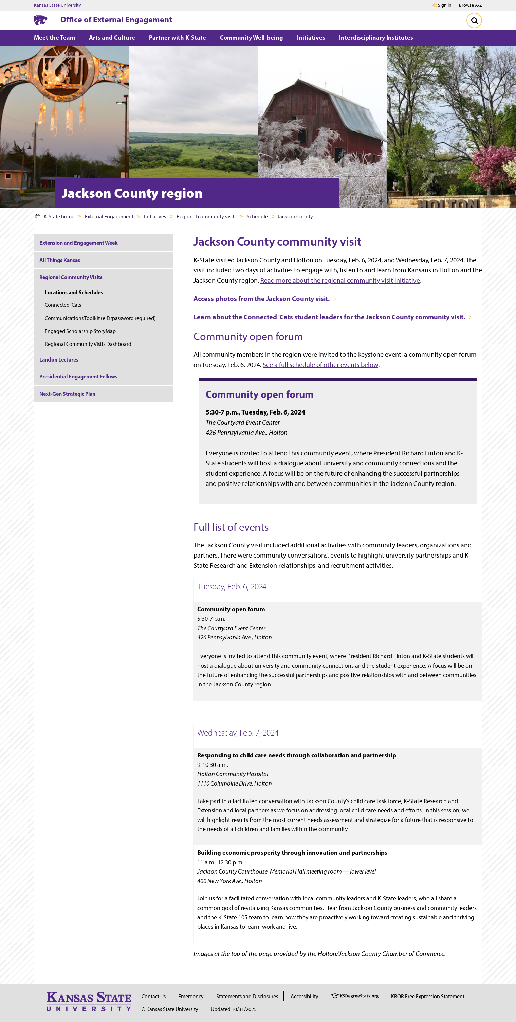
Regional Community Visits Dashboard (88, 344)
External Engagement (109, 216)
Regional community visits (206, 216)
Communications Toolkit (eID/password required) (100, 318)
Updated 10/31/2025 (234, 1009)
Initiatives (155, 216)
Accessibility (304, 996)
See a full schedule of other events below (320, 364)
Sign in (445, 5)
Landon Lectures (58, 359)
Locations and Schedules (74, 292)
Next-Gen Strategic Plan (67, 393)
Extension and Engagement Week (78, 242)
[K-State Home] (41, 20)
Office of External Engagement (116, 19)
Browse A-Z (470, 5)
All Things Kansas (59, 260)
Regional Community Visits (71, 277)
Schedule (257, 216)
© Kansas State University (170, 1009)
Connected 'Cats (63, 305)
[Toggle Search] (474, 20)
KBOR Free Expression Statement (427, 996)
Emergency (191, 996)
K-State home (54, 216)
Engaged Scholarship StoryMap (80, 331)
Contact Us (154, 996)
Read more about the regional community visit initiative (340, 280)
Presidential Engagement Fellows (78, 376)
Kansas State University (57, 5)
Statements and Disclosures (247, 996)
